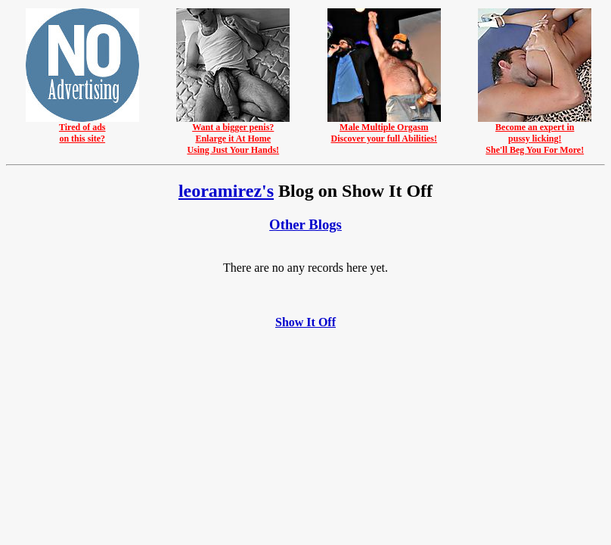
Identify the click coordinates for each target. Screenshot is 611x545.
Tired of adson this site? (82, 129)
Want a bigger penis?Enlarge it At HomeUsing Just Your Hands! (233, 134)
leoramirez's (226, 191)
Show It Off (305, 322)
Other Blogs (305, 224)
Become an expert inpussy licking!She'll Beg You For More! (534, 134)
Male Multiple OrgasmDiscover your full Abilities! (384, 129)
